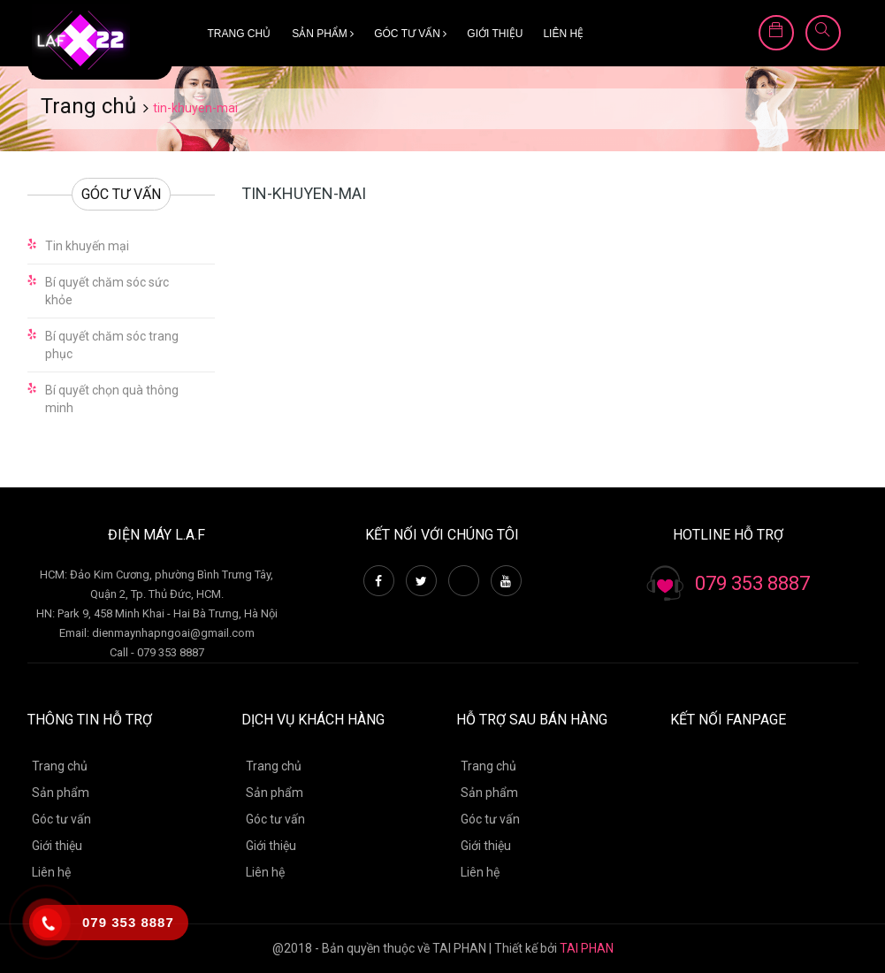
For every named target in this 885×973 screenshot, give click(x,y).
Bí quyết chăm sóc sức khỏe (107, 291)
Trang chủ (239, 33)
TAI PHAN (587, 948)
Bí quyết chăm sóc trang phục (112, 345)
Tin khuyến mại (87, 246)
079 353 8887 (752, 583)
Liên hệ (563, 33)
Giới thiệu (495, 33)
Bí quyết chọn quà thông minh (112, 399)
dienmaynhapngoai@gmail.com (173, 633)
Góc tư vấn (410, 33)
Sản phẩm (323, 33)
